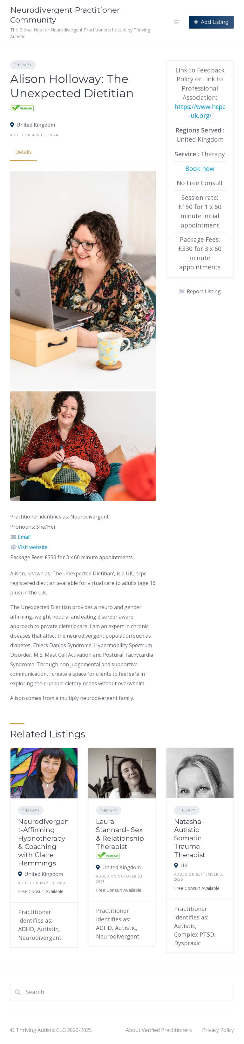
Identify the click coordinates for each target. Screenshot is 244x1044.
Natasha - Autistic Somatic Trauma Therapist (190, 838)
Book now (199, 168)
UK (183, 865)
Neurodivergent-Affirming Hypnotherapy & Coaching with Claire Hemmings (43, 842)
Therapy (23, 64)
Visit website (33, 547)
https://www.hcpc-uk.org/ (199, 111)
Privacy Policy (218, 1030)
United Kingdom (36, 124)
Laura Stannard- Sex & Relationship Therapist (120, 834)
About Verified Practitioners (159, 1030)
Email (24, 536)
